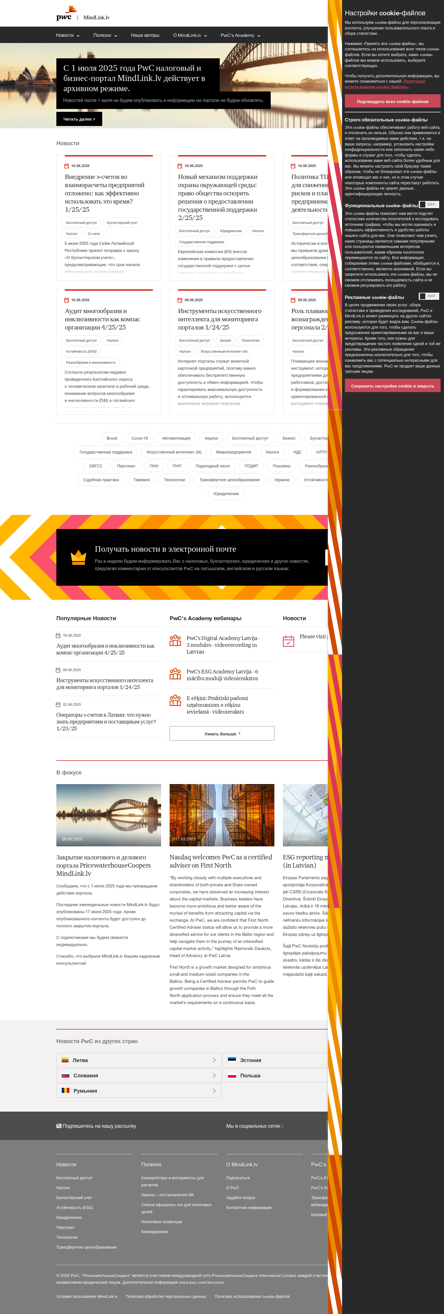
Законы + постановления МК (167, 1194)
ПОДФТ (251, 465)
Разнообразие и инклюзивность (91, 362)
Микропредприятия (233, 452)
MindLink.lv (137, 904)
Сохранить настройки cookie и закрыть (392, 385)
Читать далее (77, 118)
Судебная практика (101, 479)
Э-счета (93, 233)
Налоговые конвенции (161, 1221)
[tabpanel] (222, 85)
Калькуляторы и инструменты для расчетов (172, 1181)
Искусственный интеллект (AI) (224, 351)
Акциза (211, 438)
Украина (281, 479)
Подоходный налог (213, 465)
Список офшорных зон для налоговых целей (176, 1208)
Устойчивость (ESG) (81, 351)
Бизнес (225, 340)
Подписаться (238, 1177)
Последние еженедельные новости (91, 904)
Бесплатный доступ (81, 222)
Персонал (126, 465)
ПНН (154, 465)
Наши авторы (145, 35)
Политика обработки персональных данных (167, 1296)
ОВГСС (96, 465)
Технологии (251, 340)
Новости (65, 35)
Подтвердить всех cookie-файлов (392, 101)
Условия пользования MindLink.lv (87, 1296)
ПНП (177, 465)
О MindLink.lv (187, 35)
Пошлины (282, 465)
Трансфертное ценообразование (318, 233)
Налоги (71, 233)
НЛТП (321, 452)
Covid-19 (140, 438)
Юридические (231, 230)
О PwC (232, 1187)
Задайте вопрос (240, 1197)
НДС (297, 452)
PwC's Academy (238, 35)
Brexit (112, 438)
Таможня (141, 479)
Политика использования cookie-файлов (252, 1296)
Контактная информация (249, 1207)
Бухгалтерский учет (122, 222)
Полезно (102, 35)
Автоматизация (176, 438)
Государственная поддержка (201, 241)
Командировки (154, 1231)
